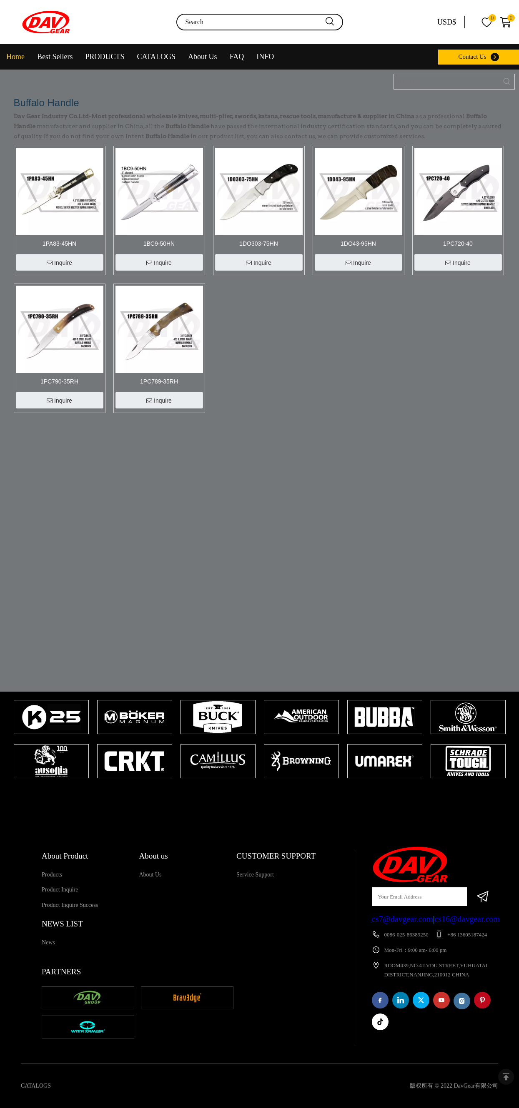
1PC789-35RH (159, 381)
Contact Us (472, 56)
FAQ (237, 56)
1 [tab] (255, 794)
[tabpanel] (51, 740)
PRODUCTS (105, 56)
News (48, 942)
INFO (265, 56)
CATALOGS (156, 56)
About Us (202, 56)
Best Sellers (55, 56)
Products (52, 874)
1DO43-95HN (358, 243)
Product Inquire (60, 889)
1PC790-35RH (59, 381)
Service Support (255, 874)
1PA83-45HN (59, 243)
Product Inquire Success (70, 905)
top (506, 1077)
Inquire (59, 262)
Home (15, 56)
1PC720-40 (458, 243)
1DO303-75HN (258, 243)
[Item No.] (446, 81)
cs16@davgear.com (467, 919)
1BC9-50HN (159, 243)
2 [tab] (268, 794)
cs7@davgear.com (402, 919)
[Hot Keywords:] (506, 81)
